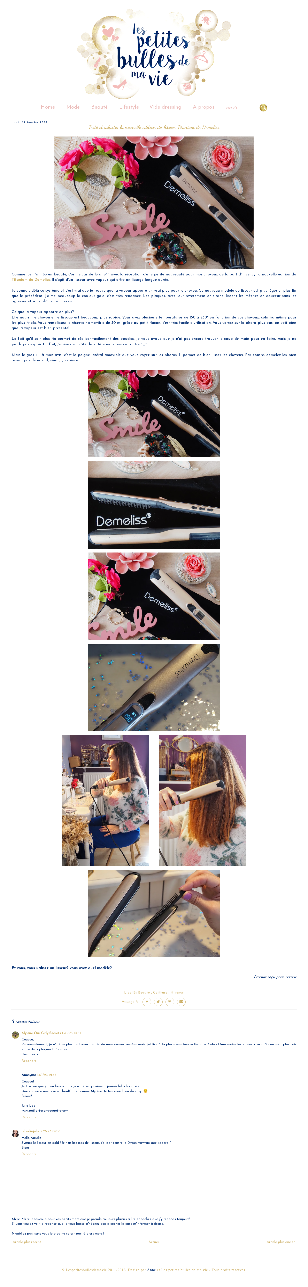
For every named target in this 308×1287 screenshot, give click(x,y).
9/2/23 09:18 (50, 1131)
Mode (73, 107)
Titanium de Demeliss (31, 280)
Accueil (154, 1242)
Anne (151, 1270)
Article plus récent (27, 1242)
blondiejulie (30, 1131)
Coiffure (160, 992)
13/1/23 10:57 (71, 1033)
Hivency (177, 992)
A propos (203, 107)
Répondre (29, 1061)
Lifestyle (129, 107)
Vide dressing (165, 107)
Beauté (99, 107)
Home (48, 107)
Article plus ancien (281, 1242)
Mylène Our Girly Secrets (41, 1033)
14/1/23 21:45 (46, 1075)
